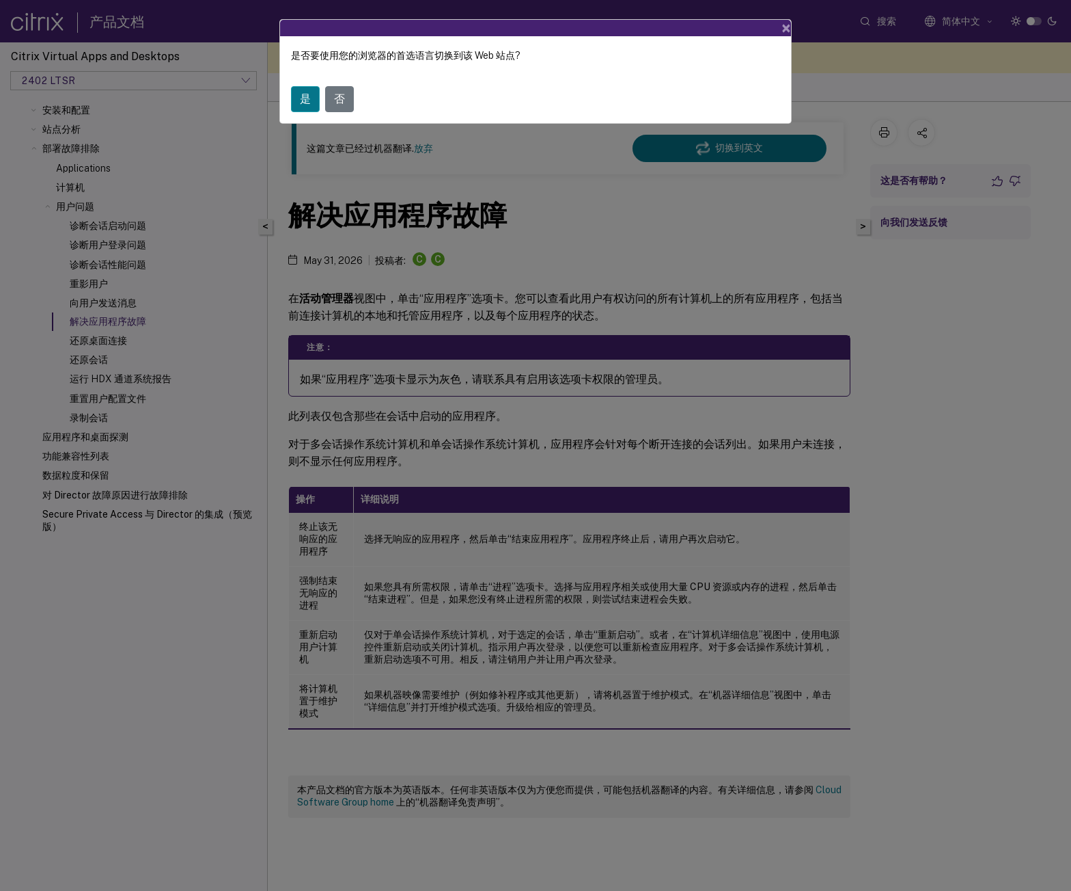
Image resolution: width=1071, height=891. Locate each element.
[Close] (786, 28)
